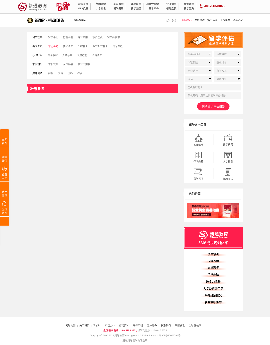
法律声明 (138, 325)
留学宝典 (189, 8)
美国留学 (101, 4)
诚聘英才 (124, 325)
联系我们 (166, 325)
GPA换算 (83, 8)
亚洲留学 (171, 4)
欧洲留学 (189, 4)
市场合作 (110, 325)
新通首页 (83, 4)
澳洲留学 (136, 4)
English (97, 325)
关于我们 (84, 325)
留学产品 (238, 20)
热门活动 (212, 20)
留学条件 (154, 8)
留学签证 (136, 8)
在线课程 (200, 20)
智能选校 (171, 8)
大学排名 (101, 8)
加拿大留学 (152, 4)
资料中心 (187, 20)
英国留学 (118, 4)
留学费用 (118, 8)
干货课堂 (225, 20)
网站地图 (71, 325)
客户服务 (152, 325)
